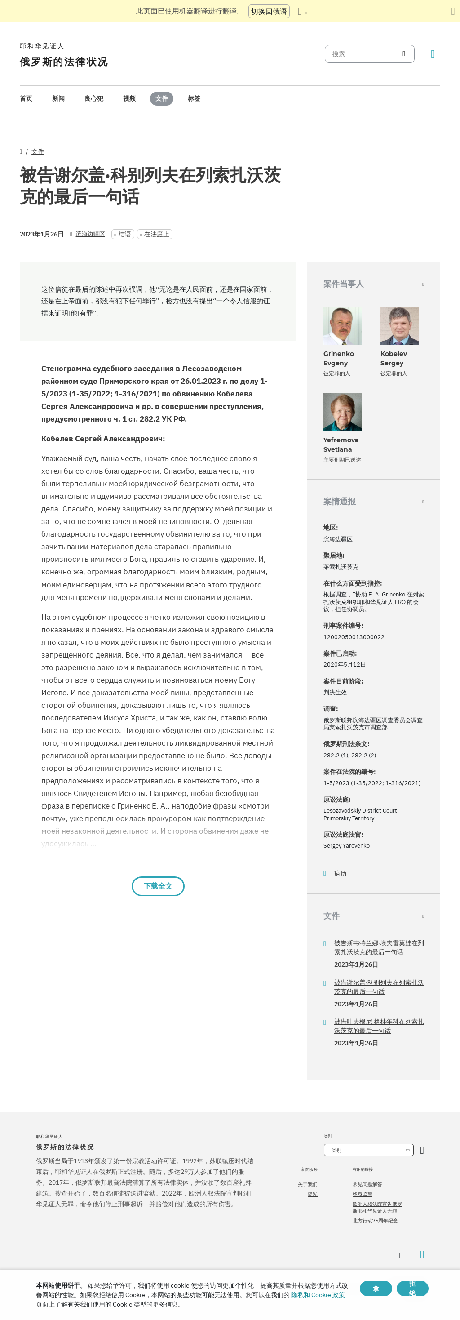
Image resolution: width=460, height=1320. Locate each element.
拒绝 (412, 1288)
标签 (194, 98)
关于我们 (308, 1184)
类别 (336, 1150)
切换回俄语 (269, 11)
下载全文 (158, 886)
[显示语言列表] (302, 11)
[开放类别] (422, 1150)
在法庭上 (156, 234)
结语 (125, 234)
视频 (129, 98)
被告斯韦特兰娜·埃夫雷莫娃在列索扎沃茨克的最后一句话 (379, 947)
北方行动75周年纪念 (375, 1221)
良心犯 (93, 98)
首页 (26, 98)
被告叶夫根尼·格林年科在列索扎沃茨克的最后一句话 (379, 1026)
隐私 (313, 1194)
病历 (340, 873)
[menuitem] (26, 99)
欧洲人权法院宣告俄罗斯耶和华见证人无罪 (377, 1207)
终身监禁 (362, 1194)
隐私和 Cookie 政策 (318, 1295)
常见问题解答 (367, 1184)
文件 (161, 98)
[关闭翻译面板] (453, 11)
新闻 (58, 98)
